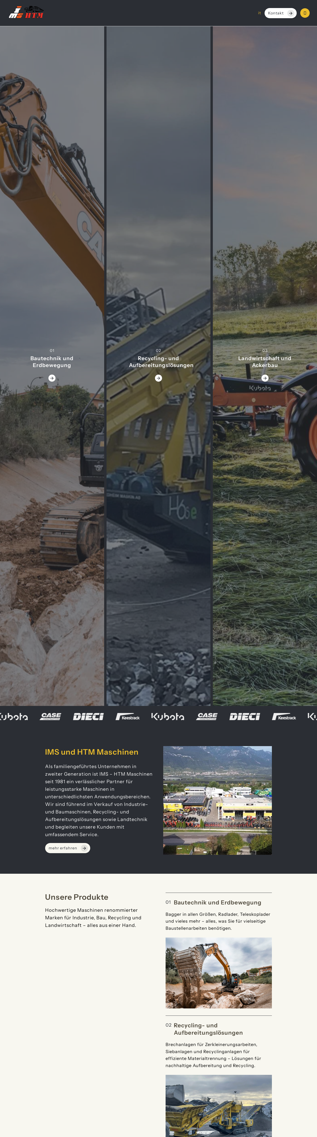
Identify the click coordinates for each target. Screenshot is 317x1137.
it (259, 12)
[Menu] (305, 13)
